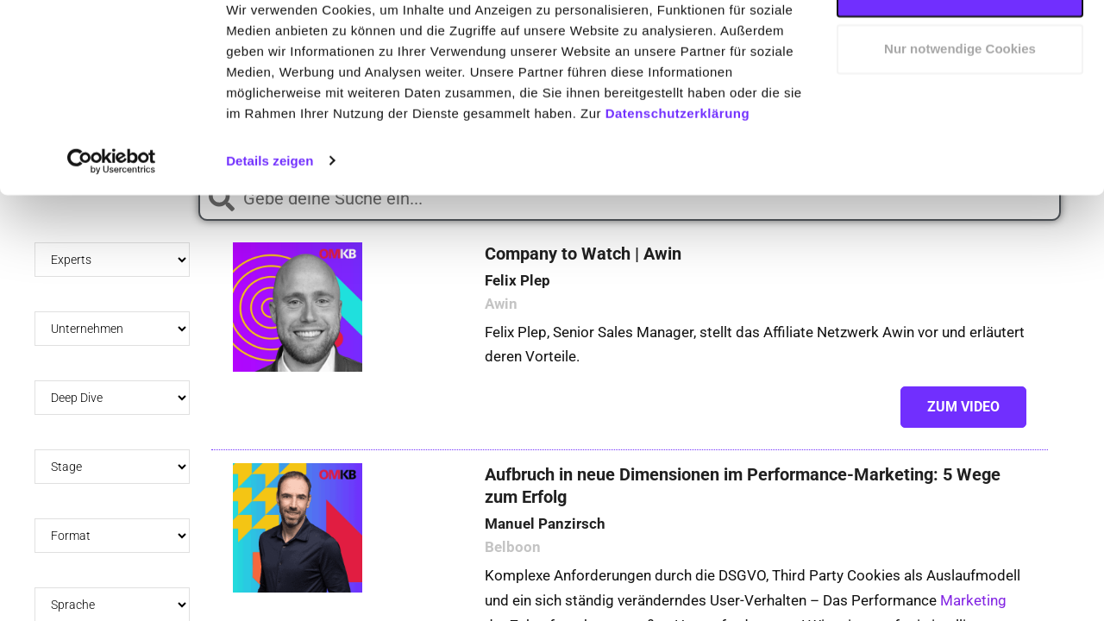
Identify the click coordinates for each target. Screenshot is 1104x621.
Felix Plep (517, 300)
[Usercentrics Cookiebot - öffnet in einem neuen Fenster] (111, 214)
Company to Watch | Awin (583, 273)
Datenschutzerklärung (677, 166)
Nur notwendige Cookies (960, 102)
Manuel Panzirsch (545, 543)
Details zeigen (269, 213)
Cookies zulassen (960, 45)
